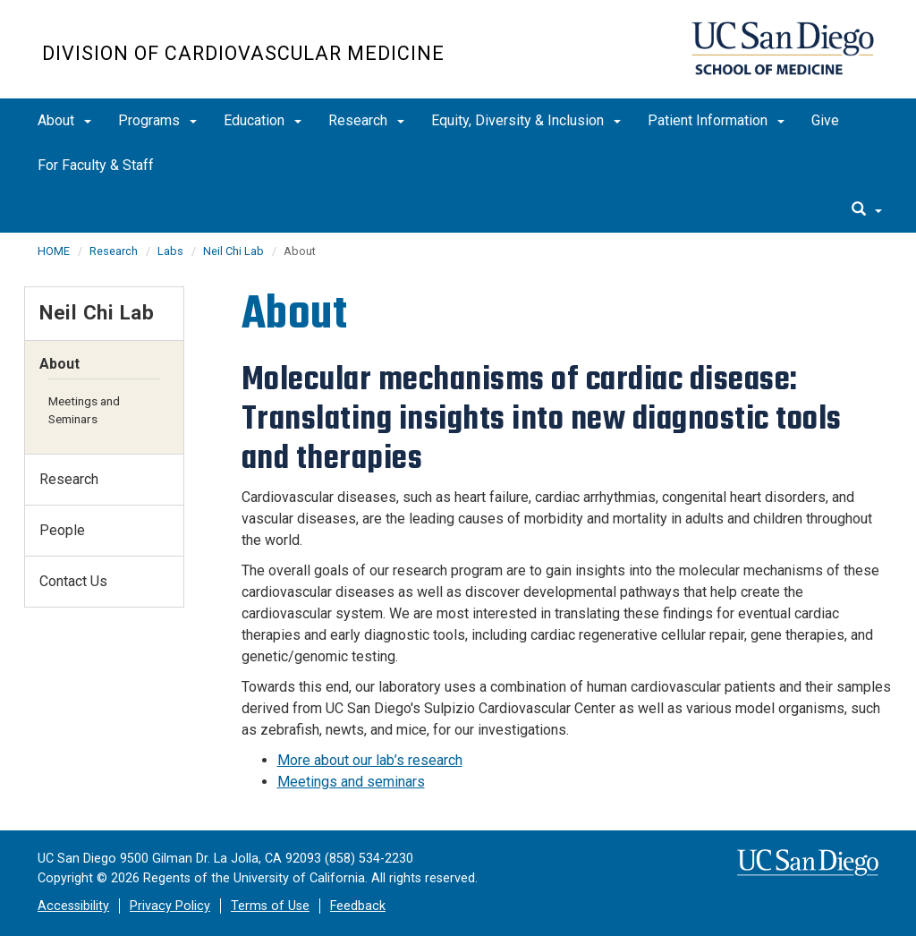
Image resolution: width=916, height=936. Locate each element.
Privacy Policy (170, 906)
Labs (170, 251)
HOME (54, 251)
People (62, 530)
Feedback (358, 906)
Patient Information (716, 120)
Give (825, 120)
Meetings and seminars (351, 781)
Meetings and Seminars (84, 410)
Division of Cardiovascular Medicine (243, 53)
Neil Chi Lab (233, 251)
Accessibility (73, 906)
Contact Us (73, 581)
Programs (157, 120)
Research (366, 120)
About (64, 120)
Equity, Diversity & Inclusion (526, 120)
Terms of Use (270, 906)
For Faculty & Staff (96, 165)
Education (262, 120)
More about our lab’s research (369, 760)
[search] (867, 210)
